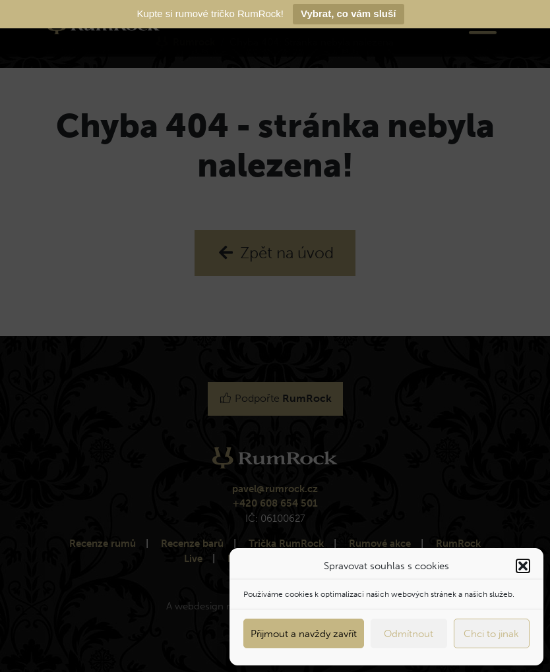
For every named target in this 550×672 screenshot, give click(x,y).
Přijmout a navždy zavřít (304, 634)
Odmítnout (408, 634)
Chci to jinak (491, 634)
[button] (523, 566)
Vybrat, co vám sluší (348, 13)
